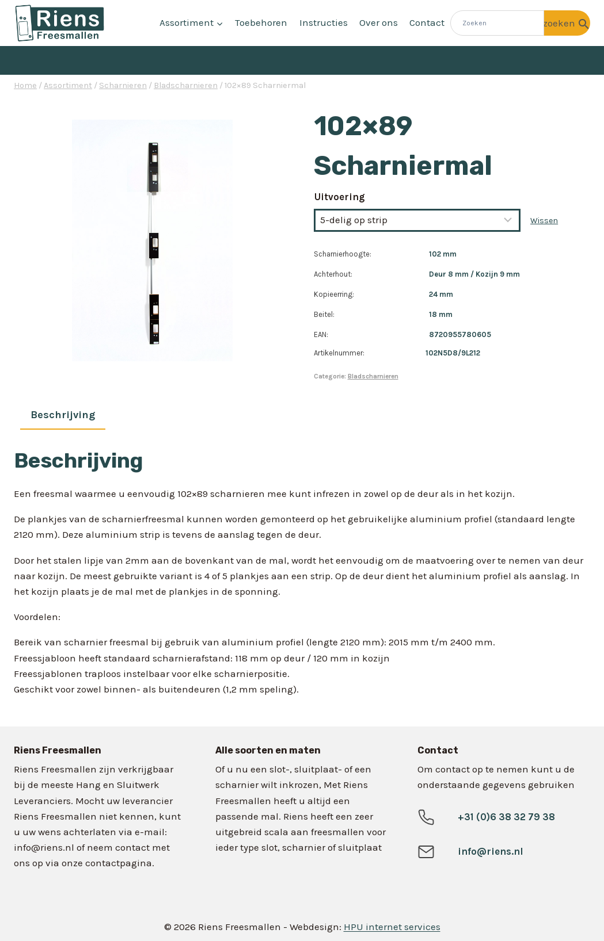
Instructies (323, 22)
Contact (427, 22)
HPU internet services (392, 926)
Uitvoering (339, 196)
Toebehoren (261, 22)
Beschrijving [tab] (63, 414)
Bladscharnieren (373, 376)
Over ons (378, 22)
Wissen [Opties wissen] (544, 220)
